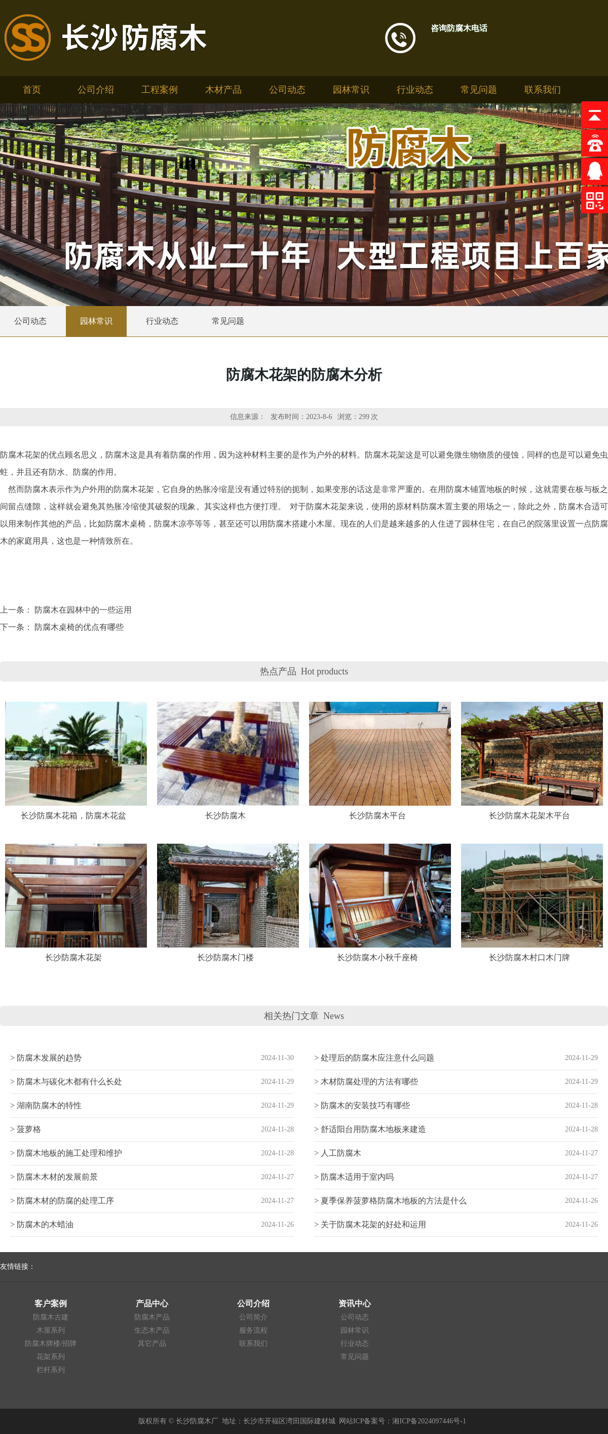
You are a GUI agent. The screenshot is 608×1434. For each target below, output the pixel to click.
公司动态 (287, 90)
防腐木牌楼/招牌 (51, 1343)
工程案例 (159, 90)
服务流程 (253, 1330)
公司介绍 (96, 90)
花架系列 (50, 1357)
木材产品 (223, 90)
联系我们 (542, 90)
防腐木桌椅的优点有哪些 (79, 627)
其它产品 (152, 1343)
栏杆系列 (50, 1370)
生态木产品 (152, 1330)
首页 (32, 90)
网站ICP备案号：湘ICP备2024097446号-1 (402, 1421)
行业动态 (415, 90)
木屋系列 (50, 1330)
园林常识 (351, 90)
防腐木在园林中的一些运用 (83, 610)
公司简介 (253, 1317)
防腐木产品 (152, 1317)
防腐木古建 (50, 1317)
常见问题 (479, 90)
